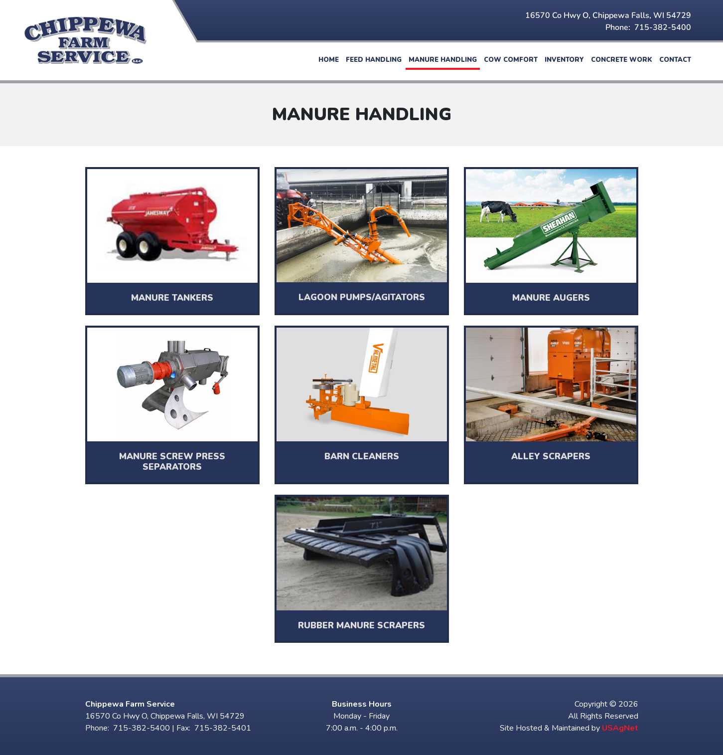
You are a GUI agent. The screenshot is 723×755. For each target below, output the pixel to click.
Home (328, 59)
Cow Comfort (511, 59)
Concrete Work (621, 59)
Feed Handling (374, 59)
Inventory (564, 59)
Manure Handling (443, 59)
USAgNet (620, 728)
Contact (675, 59)
